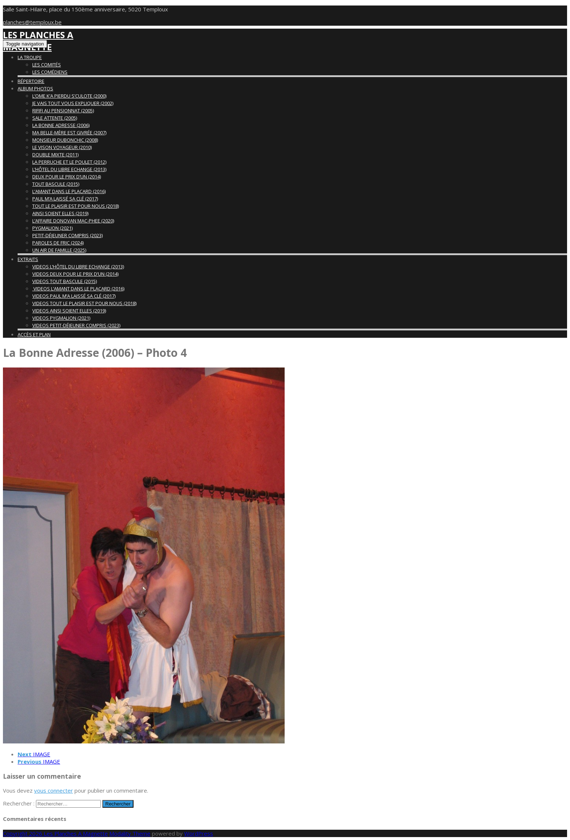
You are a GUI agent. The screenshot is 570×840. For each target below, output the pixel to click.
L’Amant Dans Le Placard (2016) (69, 191)
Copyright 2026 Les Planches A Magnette (55, 833)
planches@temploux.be (32, 22)
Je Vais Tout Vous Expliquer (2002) (72, 103)
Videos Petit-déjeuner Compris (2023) (76, 325)
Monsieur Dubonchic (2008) (65, 140)
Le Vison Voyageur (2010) (62, 147)
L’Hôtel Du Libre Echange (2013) (69, 169)
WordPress (198, 833)
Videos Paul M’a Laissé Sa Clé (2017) (74, 296)
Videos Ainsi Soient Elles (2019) (69, 310)
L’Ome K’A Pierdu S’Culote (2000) (69, 96)
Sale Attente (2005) (54, 118)
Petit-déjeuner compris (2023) (67, 235)
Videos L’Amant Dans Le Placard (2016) (78, 288)
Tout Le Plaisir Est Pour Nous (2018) (75, 206)
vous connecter (53, 790)
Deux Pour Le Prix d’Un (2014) (66, 176)
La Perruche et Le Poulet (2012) (69, 162)
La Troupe (30, 57)
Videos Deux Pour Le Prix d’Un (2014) (75, 274)
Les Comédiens (49, 72)
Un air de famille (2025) (59, 250)
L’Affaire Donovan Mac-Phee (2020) (73, 220)
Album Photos (35, 88)
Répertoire (31, 81)
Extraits (28, 259)
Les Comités (46, 64)
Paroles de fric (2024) (58, 242)
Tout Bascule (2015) (55, 184)
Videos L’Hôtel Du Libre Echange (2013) (78, 266)
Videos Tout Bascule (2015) (64, 281)
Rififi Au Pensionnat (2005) (63, 110)
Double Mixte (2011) (55, 154)
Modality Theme (129, 833)
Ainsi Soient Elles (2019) (60, 213)
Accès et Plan (34, 334)
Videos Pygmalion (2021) (61, 318)
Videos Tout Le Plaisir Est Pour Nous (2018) (84, 303)
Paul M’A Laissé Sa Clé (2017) (65, 198)
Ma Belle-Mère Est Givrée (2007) (69, 132)
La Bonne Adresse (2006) (60, 125)
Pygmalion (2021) (52, 228)
